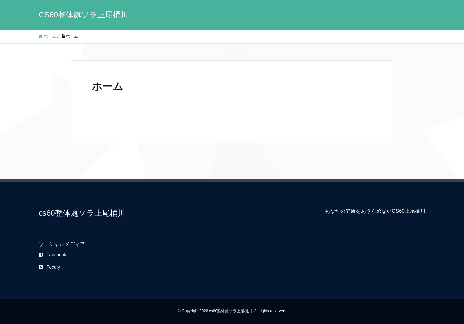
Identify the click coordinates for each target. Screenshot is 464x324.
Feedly (49, 267)
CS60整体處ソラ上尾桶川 (83, 14)
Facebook (52, 254)
